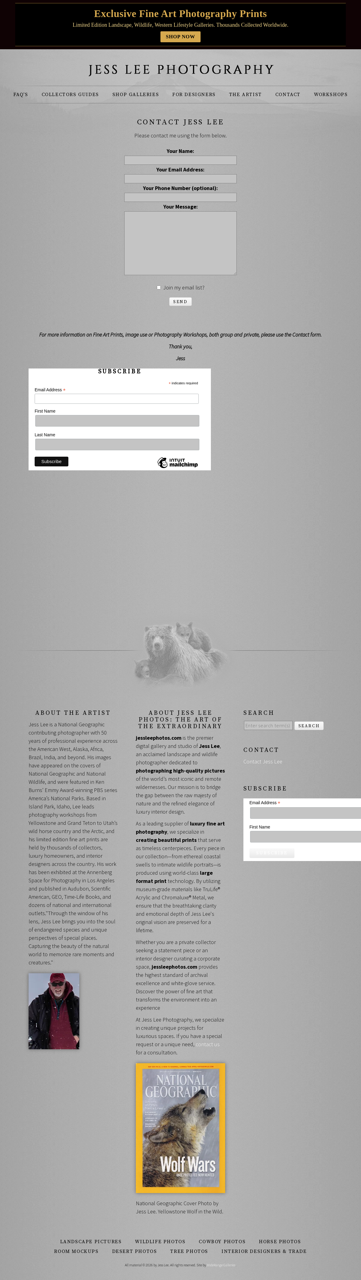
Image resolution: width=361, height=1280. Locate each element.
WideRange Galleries (221, 1265)
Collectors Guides (70, 95)
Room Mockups (76, 1251)
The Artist (245, 95)
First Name (45, 411)
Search (309, 726)
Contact (288, 95)
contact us (208, 1044)
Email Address (50, 390)
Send (180, 302)
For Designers (194, 95)
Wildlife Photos (160, 1242)
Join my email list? (184, 287)
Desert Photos (134, 1251)
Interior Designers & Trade (264, 1251)
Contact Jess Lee (262, 761)
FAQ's (20, 95)
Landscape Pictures (91, 1242)
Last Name (45, 434)
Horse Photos (280, 1242)
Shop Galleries (135, 95)
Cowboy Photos (222, 1242)
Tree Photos (189, 1251)
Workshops (331, 95)
